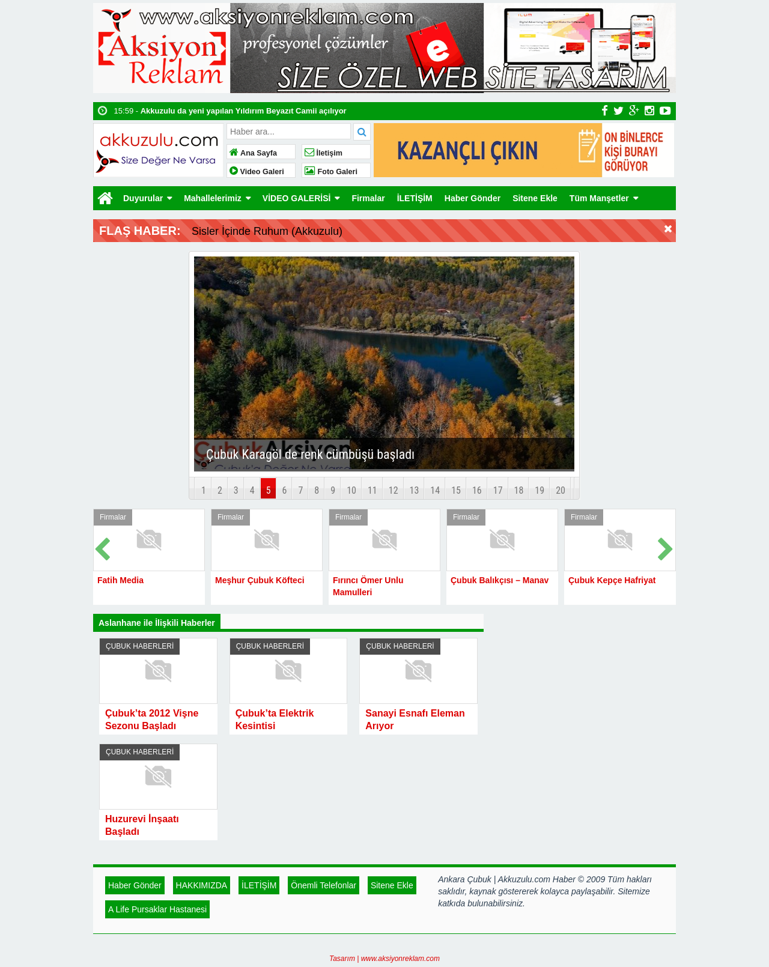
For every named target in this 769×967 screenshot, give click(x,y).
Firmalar (367, 198)
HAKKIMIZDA (202, 885)
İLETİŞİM (415, 198)
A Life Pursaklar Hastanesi (157, 909)
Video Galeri (256, 172)
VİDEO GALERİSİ (297, 198)
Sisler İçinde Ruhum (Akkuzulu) (267, 231)
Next (666, 547)
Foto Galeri (331, 172)
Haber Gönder (472, 198)
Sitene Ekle (535, 198)
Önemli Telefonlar (323, 885)
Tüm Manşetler (599, 198)
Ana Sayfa (253, 153)
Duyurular (143, 198)
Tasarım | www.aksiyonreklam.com (384, 958)
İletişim (323, 153)
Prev (102, 547)
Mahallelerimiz (213, 198)
